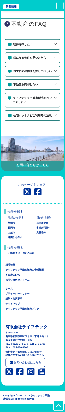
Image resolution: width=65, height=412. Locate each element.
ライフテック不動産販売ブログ (22, 308)
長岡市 (11, 227)
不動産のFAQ (12, 274)
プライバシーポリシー (17, 293)
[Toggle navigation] (60, 5)
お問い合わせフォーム (17, 279)
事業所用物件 (43, 227)
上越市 (11, 232)
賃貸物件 (41, 232)
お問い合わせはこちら (25, 362)
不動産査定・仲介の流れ (21, 253)
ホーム (9, 288)
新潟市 (11, 222)
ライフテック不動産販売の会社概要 (24, 269)
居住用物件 (42, 222)
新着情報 (11, 6)
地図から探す (15, 237)
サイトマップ (12, 303)
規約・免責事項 (13, 298)
